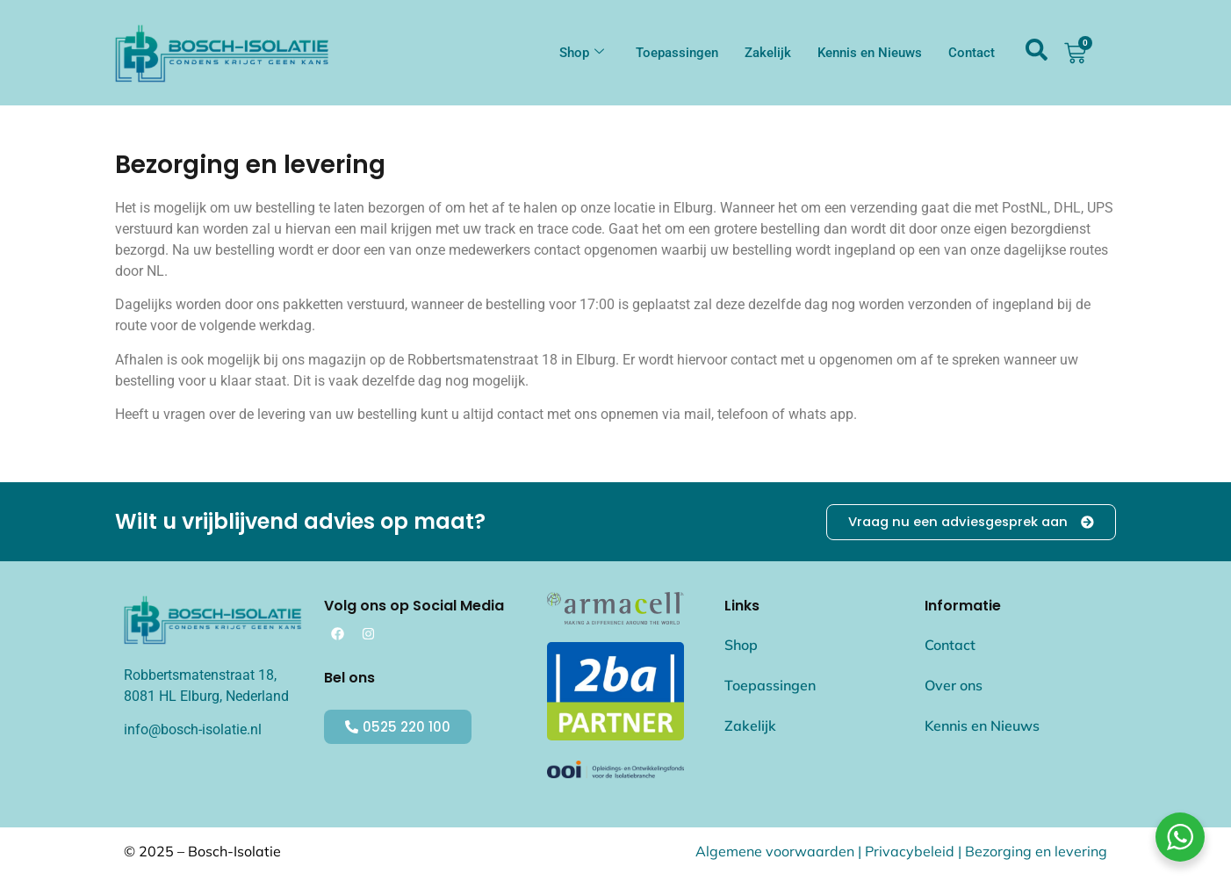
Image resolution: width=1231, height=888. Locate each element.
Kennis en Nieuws (869, 53)
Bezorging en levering (1036, 851)
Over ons (954, 686)
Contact (971, 53)
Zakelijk (768, 53)
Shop (581, 53)
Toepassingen (677, 53)
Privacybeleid (909, 851)
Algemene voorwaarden (774, 851)
